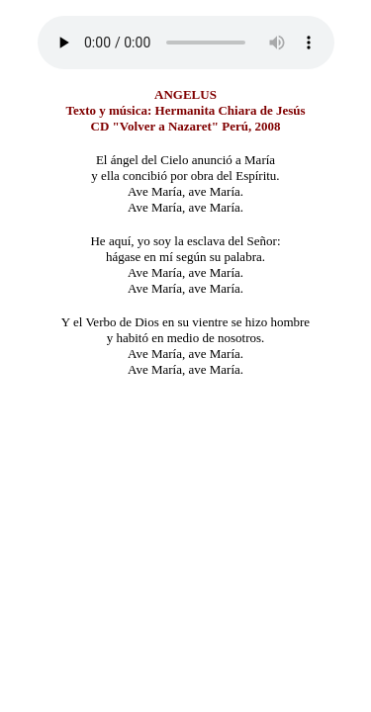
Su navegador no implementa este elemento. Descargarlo (186, 42)
